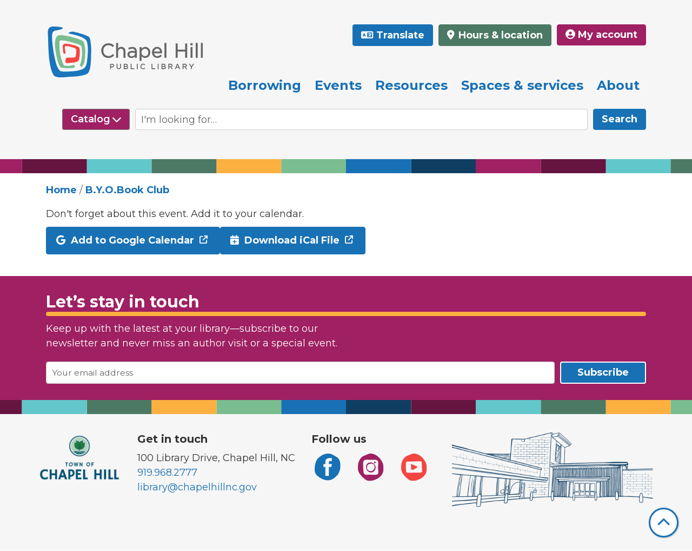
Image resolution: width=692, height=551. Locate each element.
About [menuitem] (618, 85)
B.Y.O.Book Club (127, 190)
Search (619, 119)
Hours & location (499, 35)
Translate (400, 35)
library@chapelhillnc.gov (197, 487)
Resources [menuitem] (411, 85)
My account (601, 35)
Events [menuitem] (338, 85)
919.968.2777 (167, 472)
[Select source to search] (96, 119)
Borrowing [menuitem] (264, 85)
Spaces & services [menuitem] (522, 85)
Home (61, 190)
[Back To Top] (663, 522)
